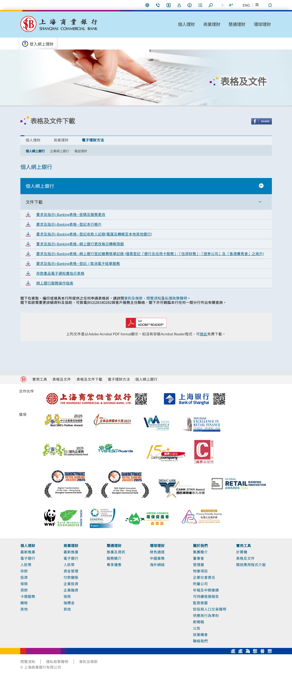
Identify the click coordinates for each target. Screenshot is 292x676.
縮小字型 (223, 5)
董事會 (198, 558)
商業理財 (211, 24)
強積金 (69, 603)
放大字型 (231, 5)
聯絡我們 (158, 5)
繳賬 (24, 603)
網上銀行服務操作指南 (54, 283)
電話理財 (80, 151)
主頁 (270, 5)
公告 (196, 628)
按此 (203, 334)
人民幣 (26, 565)
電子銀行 (27, 558)
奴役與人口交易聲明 (209, 609)
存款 (24, 571)
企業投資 (71, 584)
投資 (24, 577)
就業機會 (200, 635)
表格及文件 (61, 379)
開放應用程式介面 (251, 565)
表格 (200, 5)
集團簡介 (200, 552)
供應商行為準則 (206, 615)
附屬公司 (200, 584)
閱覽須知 (153, 298)
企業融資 (71, 590)
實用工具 (243, 546)
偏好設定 (147, 5)
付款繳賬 (71, 577)
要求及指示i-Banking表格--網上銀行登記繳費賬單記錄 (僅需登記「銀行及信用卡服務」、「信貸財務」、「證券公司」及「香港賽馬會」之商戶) (150, 254)
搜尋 (211, 5)
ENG (246, 5)
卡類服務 (27, 596)
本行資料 (190, 5)
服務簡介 (114, 558)
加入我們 (179, 5)
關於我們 (200, 546)
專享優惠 (114, 565)
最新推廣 (27, 552)
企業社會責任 (204, 577)
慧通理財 (236, 24)
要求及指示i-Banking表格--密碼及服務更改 (71, 214)
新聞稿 (198, 622)
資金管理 (71, 571)
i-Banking (168, 5)
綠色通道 (157, 552)
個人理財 (186, 24)
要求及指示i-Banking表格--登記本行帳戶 (69, 224)
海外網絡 (157, 565)
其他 (24, 609)
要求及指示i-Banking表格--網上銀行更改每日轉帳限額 (80, 244)
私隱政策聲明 (176, 298)
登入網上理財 (41, 44)
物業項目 (200, 571)
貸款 (24, 590)
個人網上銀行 (35, 151)
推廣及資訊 (116, 552)
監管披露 (200, 603)
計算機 (241, 552)
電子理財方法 (93, 140)
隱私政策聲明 (57, 662)
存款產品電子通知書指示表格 (60, 273)
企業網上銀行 (59, 151)
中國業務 (157, 558)
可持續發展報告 (206, 596)
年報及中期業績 (206, 590)
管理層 (198, 565)
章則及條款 (133, 298)
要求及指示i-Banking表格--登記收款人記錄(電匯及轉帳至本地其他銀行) (94, 234)
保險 (24, 584)
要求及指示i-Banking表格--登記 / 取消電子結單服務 (78, 263)
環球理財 (262, 24)
